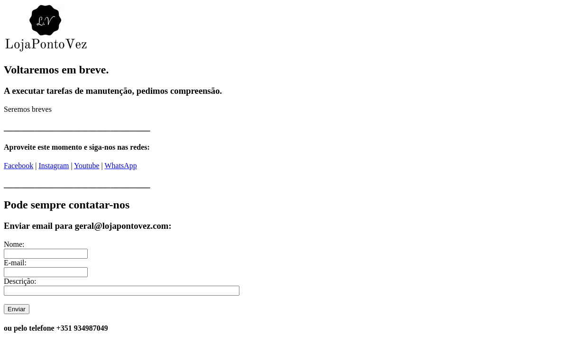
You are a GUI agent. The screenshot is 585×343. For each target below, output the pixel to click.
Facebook (18, 166)
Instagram (53, 166)
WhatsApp (120, 166)
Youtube (87, 166)
